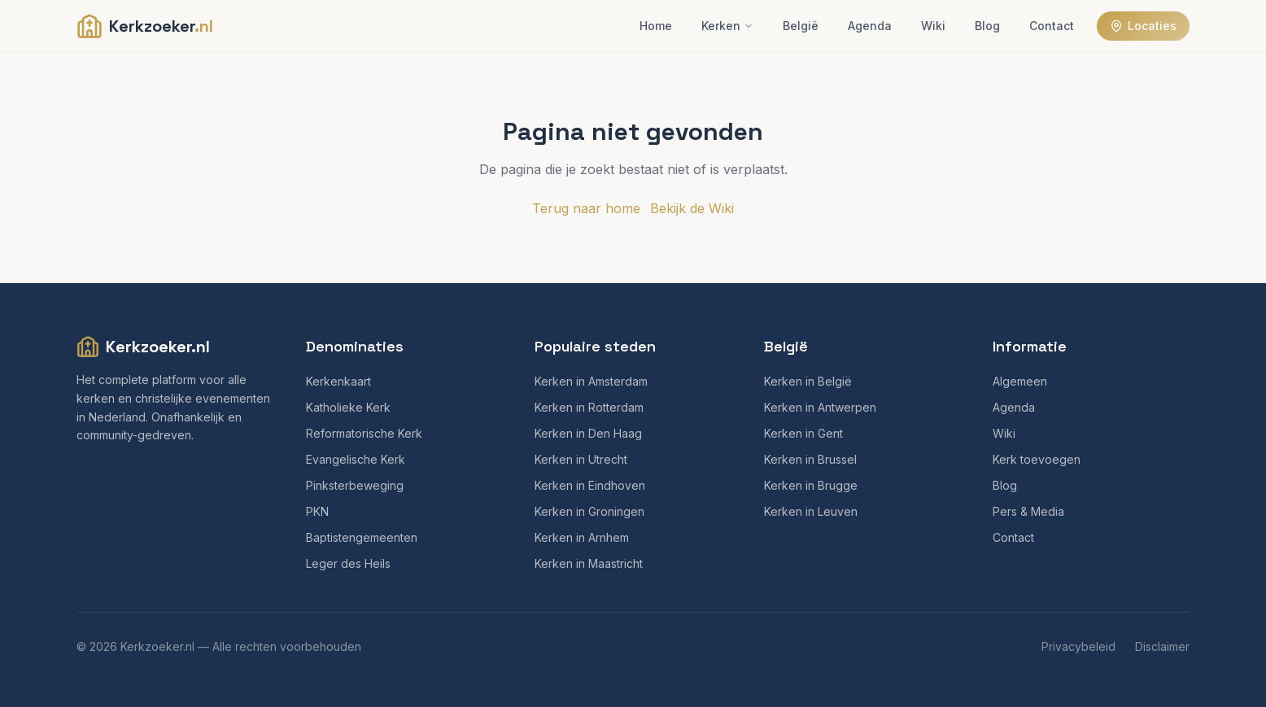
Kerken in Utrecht (581, 459)
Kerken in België (808, 381)
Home (656, 26)
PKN (317, 511)
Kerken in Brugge (811, 485)
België (801, 26)
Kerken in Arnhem (582, 537)
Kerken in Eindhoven (590, 485)
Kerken (727, 26)
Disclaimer (1162, 646)
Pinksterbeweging (355, 485)
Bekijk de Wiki (692, 208)
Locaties (1143, 26)
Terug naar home (586, 208)
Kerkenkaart (338, 381)
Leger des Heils (348, 563)
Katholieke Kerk (348, 407)
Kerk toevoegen (1036, 459)
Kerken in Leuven (811, 511)
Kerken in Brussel (810, 459)
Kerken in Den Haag (588, 433)
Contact (1051, 26)
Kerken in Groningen (589, 511)
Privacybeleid (1078, 646)
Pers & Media (1028, 511)
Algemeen (1020, 381)
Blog (987, 26)
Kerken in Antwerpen (820, 407)
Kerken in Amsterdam (591, 381)
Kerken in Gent (803, 433)
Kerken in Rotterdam (589, 407)
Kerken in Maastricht (589, 563)
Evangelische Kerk (355, 459)
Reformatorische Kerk (364, 433)
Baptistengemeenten (361, 537)
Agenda (870, 26)
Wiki (933, 26)
